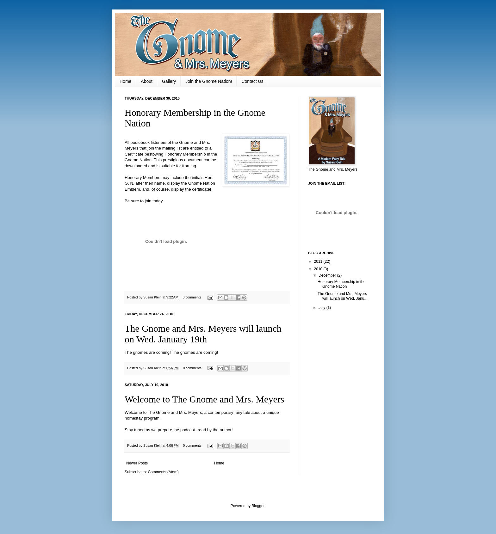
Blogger (257, 506)
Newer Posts (137, 463)
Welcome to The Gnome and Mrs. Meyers (204, 399)
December (328, 275)
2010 (319, 269)
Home (125, 81)
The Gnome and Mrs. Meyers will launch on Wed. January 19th (203, 333)
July (322, 307)
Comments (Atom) (163, 472)
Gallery (169, 81)
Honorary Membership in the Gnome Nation (341, 283)
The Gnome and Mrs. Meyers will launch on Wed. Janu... (343, 296)
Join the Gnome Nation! (208, 81)
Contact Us (252, 81)
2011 (319, 261)
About (146, 81)
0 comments (192, 297)
